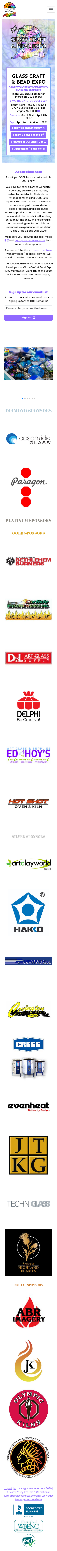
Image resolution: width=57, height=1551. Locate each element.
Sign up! (28, 318)
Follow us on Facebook (28, 135)
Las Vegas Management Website (34, 1498)
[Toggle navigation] (51, 10)
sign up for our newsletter (30, 241)
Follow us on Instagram (28, 128)
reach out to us (43, 250)
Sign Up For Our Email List (28, 142)
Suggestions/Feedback (28, 149)
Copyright (10, 1489)
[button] (22, 398)
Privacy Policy (15, 1492)
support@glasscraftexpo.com (22, 1496)
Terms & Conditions (37, 1492)
